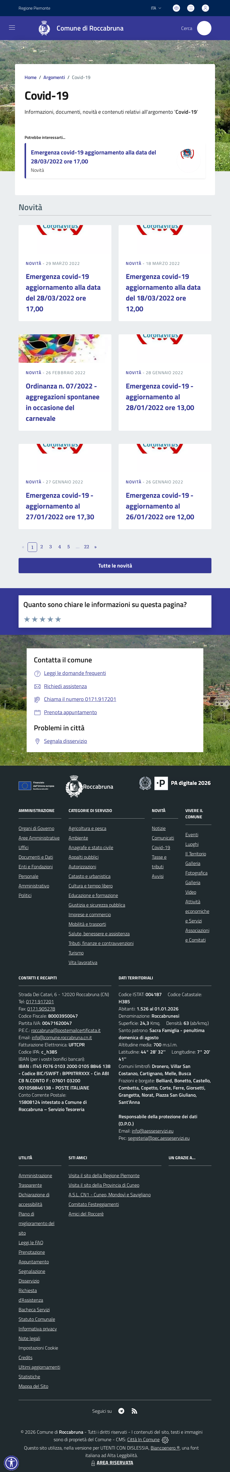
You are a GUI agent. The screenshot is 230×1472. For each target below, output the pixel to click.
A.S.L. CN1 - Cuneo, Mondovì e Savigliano (110, 1194)
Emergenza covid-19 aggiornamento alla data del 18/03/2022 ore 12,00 (163, 292)
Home (31, 77)
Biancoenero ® (165, 1447)
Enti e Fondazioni (36, 866)
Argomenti (54, 77)
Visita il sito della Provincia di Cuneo (104, 1185)
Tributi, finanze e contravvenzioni (101, 943)
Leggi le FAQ (31, 1242)
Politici (25, 895)
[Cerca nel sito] (204, 28)
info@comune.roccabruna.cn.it (62, 1037)
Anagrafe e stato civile (91, 847)
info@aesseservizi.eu (152, 1130)
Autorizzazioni (82, 866)
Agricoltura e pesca (87, 828)
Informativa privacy (38, 1328)
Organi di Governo (36, 828)
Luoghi (192, 844)
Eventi (191, 834)
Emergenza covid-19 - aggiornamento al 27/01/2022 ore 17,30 (60, 506)
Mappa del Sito (33, 1386)
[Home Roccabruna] (78, 28)
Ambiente (78, 837)
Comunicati (163, 837)
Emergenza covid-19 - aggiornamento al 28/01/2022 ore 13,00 (160, 396)
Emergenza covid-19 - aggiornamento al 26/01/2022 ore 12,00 (160, 506)
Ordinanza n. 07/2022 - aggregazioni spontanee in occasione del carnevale (62, 402)
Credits (25, 1357)
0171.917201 (40, 1001)
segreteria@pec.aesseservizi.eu (159, 1138)
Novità (34, 263)
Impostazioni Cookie (38, 1347)
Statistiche (29, 1376)
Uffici (23, 847)
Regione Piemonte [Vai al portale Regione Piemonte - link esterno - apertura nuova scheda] (34, 8)
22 (86, 547)
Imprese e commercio (90, 914)
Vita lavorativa (83, 962)
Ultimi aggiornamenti (39, 1367)
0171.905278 (41, 1008)
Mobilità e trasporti (87, 924)
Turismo (76, 952)
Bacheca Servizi (34, 1309)
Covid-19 (161, 847)
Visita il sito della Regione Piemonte (104, 1175)
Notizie (159, 828)
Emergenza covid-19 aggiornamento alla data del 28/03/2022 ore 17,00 (93, 157)
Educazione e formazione (93, 895)
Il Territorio (195, 853)
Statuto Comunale (37, 1319)
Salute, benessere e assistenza (99, 933)
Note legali (29, 1338)
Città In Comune (143, 1439)
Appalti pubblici (84, 857)
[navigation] (12, 27)
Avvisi (158, 876)
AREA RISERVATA (111, 1462)
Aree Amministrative (39, 837)
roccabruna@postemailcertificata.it (66, 1030)
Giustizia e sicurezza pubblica (97, 904)
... (77, 547)
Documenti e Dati (36, 857)
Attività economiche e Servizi (197, 911)
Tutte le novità (115, 566)
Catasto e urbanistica (90, 876)
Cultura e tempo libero (91, 885)
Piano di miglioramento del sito (37, 1223)
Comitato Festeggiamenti (94, 1204)
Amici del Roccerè (86, 1213)
